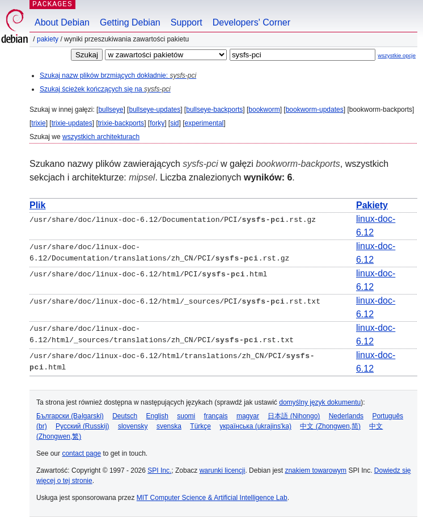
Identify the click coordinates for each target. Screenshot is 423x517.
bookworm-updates (315, 110)
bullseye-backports (214, 110)
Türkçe (200, 426)
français (216, 416)
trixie (38, 123)
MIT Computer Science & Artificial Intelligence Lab (212, 498)
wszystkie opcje (397, 55)
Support (186, 22)
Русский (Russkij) (82, 426)
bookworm (264, 110)
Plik (37, 205)
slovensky (133, 426)
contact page (81, 453)
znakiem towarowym (315, 470)
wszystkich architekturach (100, 137)
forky (157, 123)
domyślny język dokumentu (320, 402)
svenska (168, 426)
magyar (247, 416)
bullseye (110, 110)
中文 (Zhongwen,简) (330, 426)
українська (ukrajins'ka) (255, 426)
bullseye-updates (154, 110)
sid (174, 123)
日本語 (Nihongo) (294, 416)
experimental (204, 123)
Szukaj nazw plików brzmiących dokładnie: (118, 75)
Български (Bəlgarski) (70, 416)
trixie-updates (72, 123)
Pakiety (47, 39)
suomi (186, 416)
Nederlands (346, 416)
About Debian (62, 22)
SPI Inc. (159, 470)
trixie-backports (121, 123)
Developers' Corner (251, 22)
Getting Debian (130, 22)
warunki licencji (223, 470)
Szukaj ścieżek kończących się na (105, 89)
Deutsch (124, 416)
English (157, 416)
